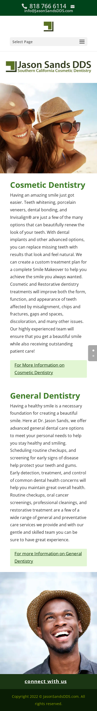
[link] (48, 26)
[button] (48, 41)
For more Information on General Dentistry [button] (48, 557)
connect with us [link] (46, 681)
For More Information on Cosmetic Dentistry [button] (39, 368)
